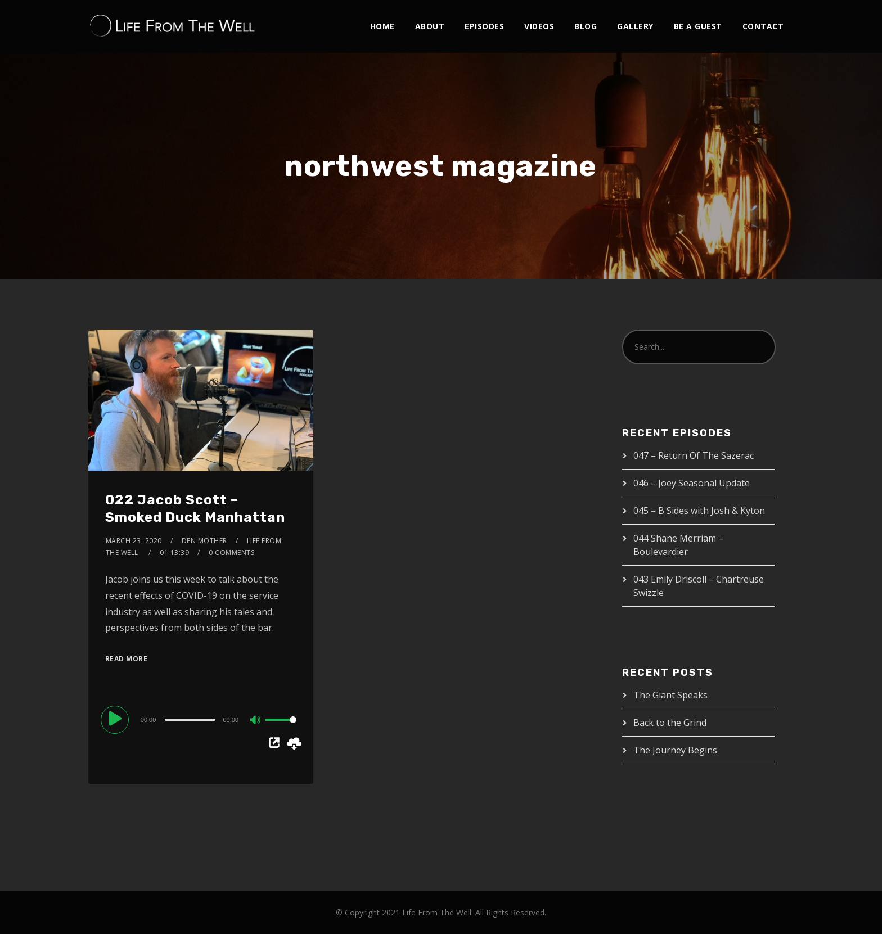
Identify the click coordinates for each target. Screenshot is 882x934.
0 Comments (231, 552)
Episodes (484, 26)
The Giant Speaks (670, 695)
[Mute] (256, 721)
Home (382, 26)
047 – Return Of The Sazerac (693, 455)
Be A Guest (698, 26)
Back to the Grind (669, 722)
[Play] (116, 719)
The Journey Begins (675, 750)
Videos (539, 26)
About (430, 26)
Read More (126, 659)
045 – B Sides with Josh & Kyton (699, 510)
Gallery (635, 26)
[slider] (190, 720)
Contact (763, 26)
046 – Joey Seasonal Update (691, 483)
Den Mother (204, 540)
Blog (585, 26)
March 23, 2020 (134, 540)
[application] (200, 719)
